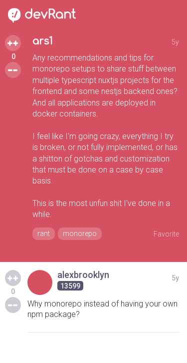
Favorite (166, 234)
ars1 (42, 41)
